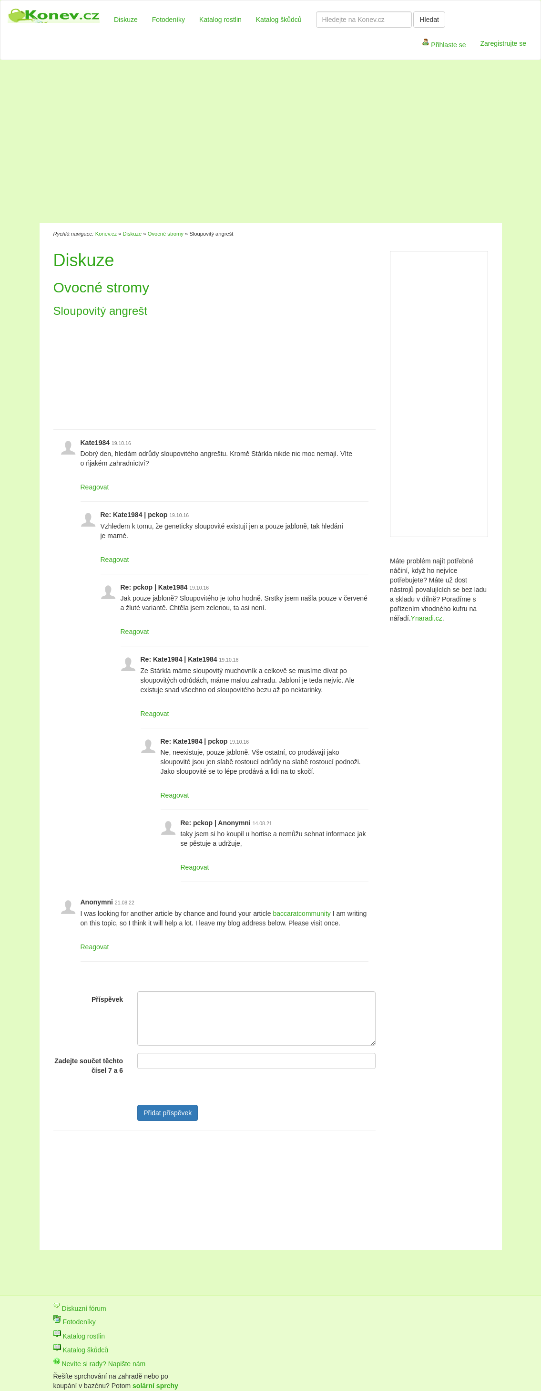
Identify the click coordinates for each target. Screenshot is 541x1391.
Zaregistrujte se (503, 43)
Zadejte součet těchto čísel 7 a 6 (88, 1065)
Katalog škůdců (279, 19)
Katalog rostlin (220, 19)
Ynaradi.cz (426, 618)
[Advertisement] (225, 143)
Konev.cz (106, 234)
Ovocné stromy (166, 234)
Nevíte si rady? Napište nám (99, 1364)
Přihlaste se (444, 45)
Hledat (429, 19)
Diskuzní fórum (79, 1308)
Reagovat (95, 487)
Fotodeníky (168, 19)
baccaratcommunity (301, 913)
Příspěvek (107, 999)
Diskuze (126, 19)
